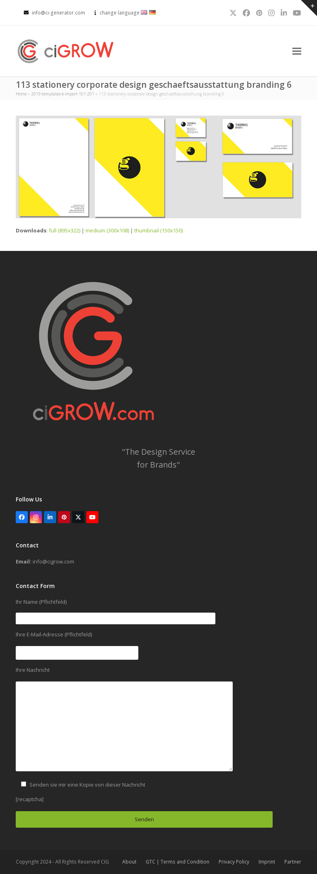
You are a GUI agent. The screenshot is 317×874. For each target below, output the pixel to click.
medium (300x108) (107, 230)
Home (21, 94)
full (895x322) (64, 230)
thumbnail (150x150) (158, 230)
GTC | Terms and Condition (177, 861)
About (129, 861)
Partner (292, 861)
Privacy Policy (234, 861)
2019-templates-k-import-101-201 (62, 94)
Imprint (267, 861)
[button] (296, 51)
